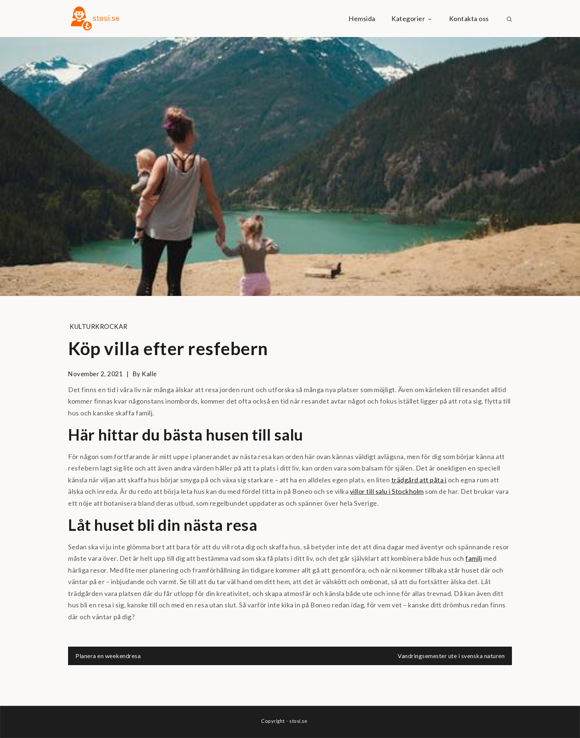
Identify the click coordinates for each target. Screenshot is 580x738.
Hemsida (361, 18)
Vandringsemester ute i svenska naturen (451, 655)
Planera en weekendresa (108, 655)
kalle (149, 374)
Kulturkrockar (99, 326)
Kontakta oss (469, 18)
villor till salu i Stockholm (387, 491)
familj (473, 558)
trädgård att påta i (419, 480)
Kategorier (412, 18)
